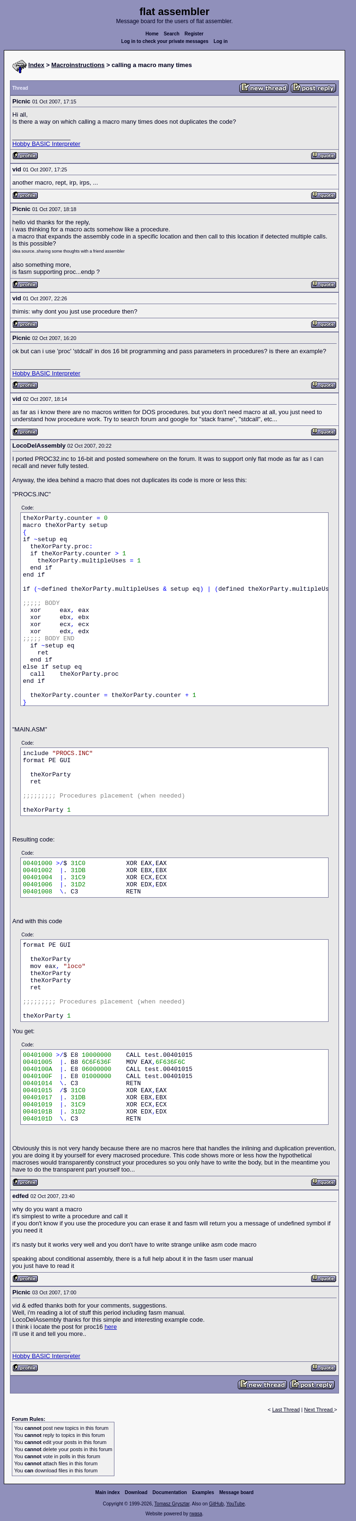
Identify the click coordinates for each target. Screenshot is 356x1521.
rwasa (196, 1513)
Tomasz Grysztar (171, 1503)
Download (136, 1492)
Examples (203, 1492)
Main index (108, 1492)
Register (193, 33)
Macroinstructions (78, 64)
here (110, 1326)
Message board (236, 1492)
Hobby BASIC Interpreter (46, 143)
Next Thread (319, 1409)
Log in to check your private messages (164, 41)
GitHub (216, 1503)
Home (152, 33)
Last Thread (286, 1409)
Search (171, 33)
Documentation (170, 1492)
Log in (221, 41)
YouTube (235, 1503)
